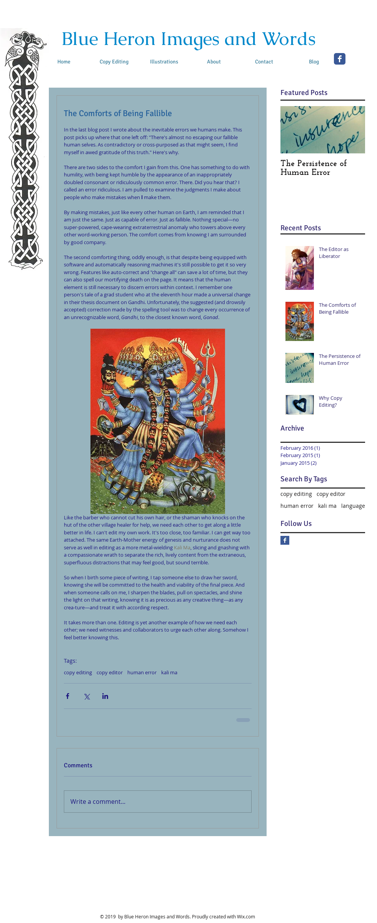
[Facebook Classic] (339, 59)
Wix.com (246, 916)
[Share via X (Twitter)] (86, 696)
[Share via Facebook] (67, 696)
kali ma (169, 672)
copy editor (110, 672)
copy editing (78, 672)
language (353, 505)
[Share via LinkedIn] (105, 696)
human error (142, 672)
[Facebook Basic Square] (284, 540)
